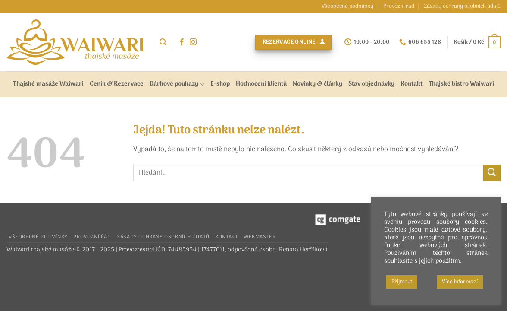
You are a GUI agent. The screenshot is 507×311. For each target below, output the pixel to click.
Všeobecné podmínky (347, 6)
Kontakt (411, 84)
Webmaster (260, 237)
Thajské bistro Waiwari (461, 84)
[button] (163, 42)
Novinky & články (317, 84)
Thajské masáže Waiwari (48, 84)
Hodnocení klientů (261, 84)
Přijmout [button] (401, 281)
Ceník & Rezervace (117, 84)
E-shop (220, 84)
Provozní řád (398, 6)
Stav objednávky (371, 84)
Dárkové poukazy (177, 84)
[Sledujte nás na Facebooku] (181, 42)
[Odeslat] (492, 173)
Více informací (460, 281)
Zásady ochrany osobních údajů (462, 6)
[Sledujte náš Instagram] (193, 42)
